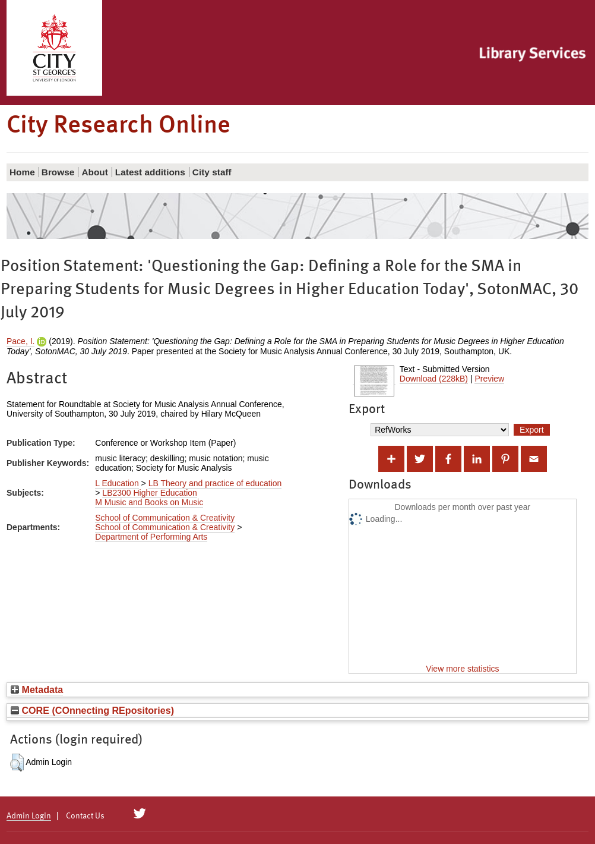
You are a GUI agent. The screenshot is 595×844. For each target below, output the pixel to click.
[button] (17, 762)
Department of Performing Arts (151, 536)
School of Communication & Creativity (165, 517)
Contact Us (85, 816)
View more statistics (462, 668)
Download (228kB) (434, 378)
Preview (489, 378)
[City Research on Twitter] (140, 813)
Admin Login (29, 816)
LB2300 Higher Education (149, 492)
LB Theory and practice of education (215, 483)
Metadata (37, 689)
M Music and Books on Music (149, 502)
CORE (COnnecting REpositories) (92, 710)
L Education (116, 483)
